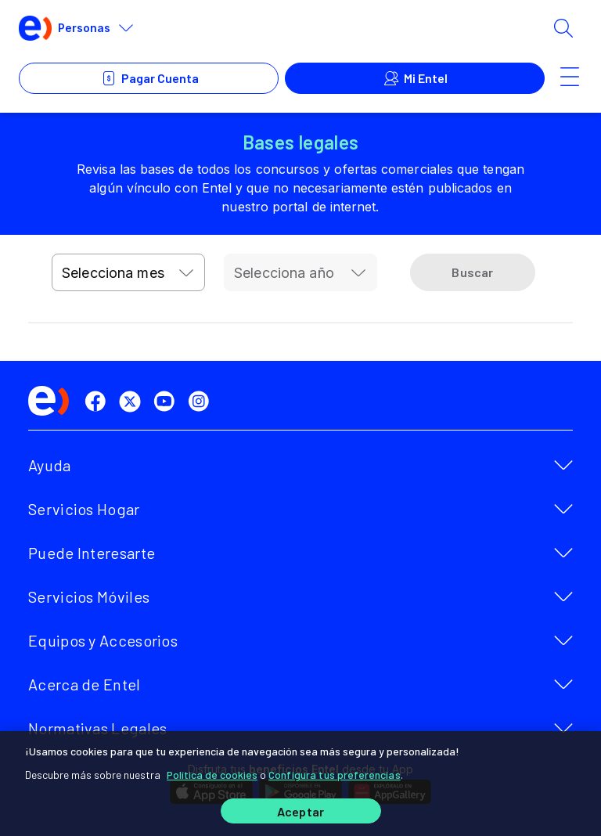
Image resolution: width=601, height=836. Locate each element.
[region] (300, 783)
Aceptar (300, 811)
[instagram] (202, 401)
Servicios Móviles (88, 596)
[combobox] (128, 272)
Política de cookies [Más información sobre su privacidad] (212, 774)
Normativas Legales (97, 728)
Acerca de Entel (84, 684)
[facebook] (98, 401)
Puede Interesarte (91, 552)
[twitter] (133, 401)
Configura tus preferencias (334, 774)
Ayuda (49, 465)
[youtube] (167, 401)
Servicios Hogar (84, 508)
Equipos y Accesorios (103, 640)
